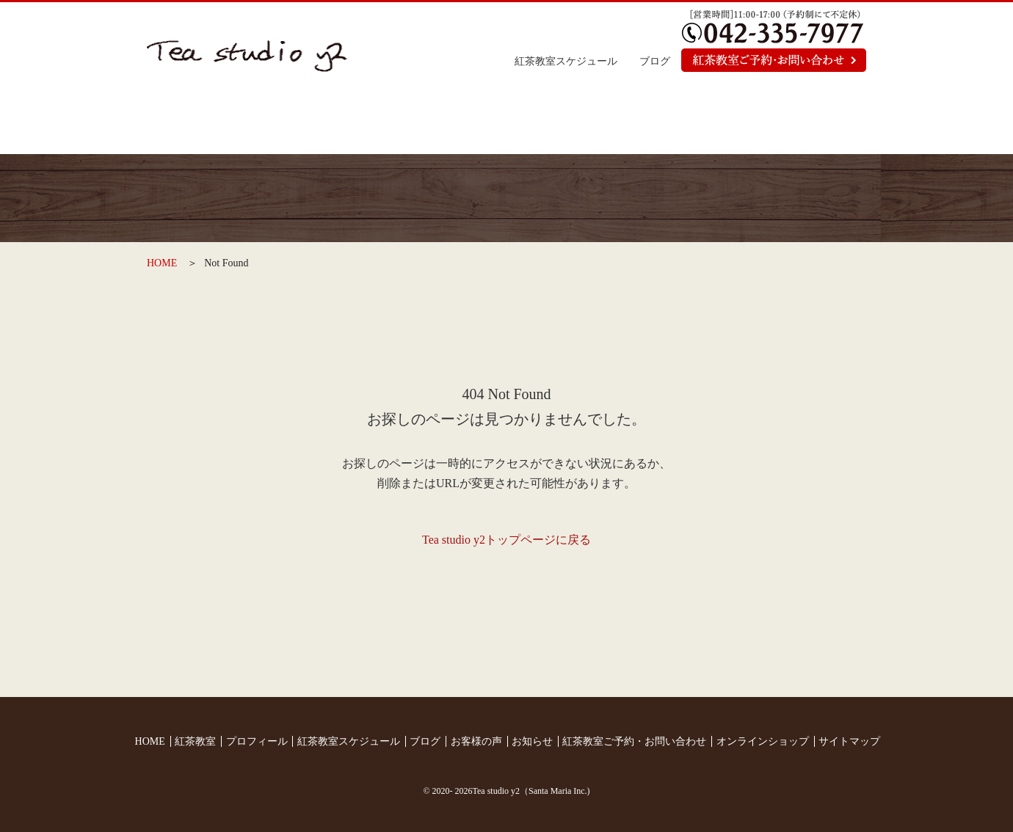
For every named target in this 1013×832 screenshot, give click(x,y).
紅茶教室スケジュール (566, 61)
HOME (162, 263)
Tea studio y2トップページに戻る (506, 539)
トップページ (206, 121)
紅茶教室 (325, 121)
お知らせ (684, 121)
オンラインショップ (805, 121)
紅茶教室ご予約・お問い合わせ (634, 741)
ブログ (654, 61)
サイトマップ (849, 741)
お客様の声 (564, 121)
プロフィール (445, 121)
